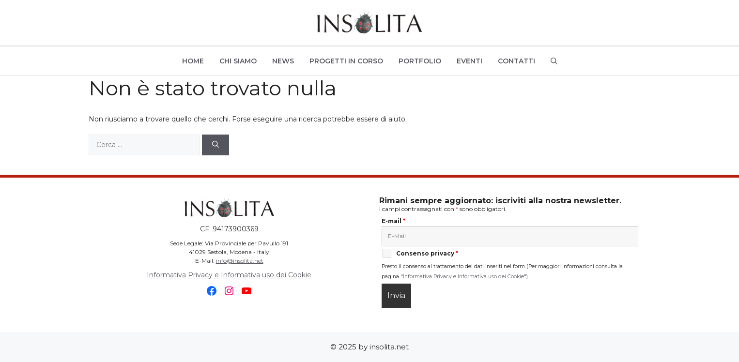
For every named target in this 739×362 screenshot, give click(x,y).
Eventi (469, 61)
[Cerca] (215, 145)
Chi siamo (238, 61)
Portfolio (420, 61)
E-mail (393, 221)
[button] (554, 60)
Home (193, 61)
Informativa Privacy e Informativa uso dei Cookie (229, 275)
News (283, 61)
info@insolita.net (239, 260)
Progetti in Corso (346, 61)
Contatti (516, 61)
